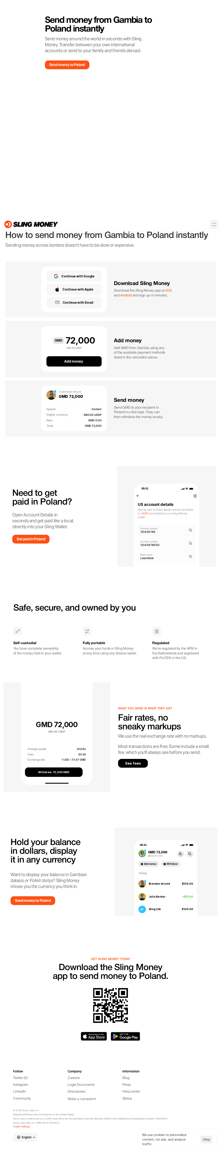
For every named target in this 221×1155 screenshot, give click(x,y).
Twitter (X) (20, 1078)
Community (22, 1098)
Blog (125, 1078)
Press (126, 1084)
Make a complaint (82, 1099)
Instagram (21, 1084)
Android (126, 295)
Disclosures (76, 1091)
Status (127, 1098)
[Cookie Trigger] (21, 1126)
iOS (168, 290)
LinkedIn (19, 1091)
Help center (131, 1091)
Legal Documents (81, 1084)
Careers (74, 1078)
